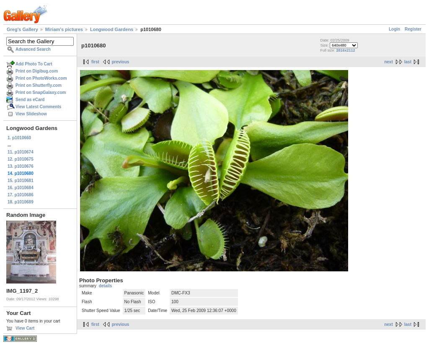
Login (394, 29)
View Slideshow (31, 114)
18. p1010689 (21, 202)
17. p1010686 (21, 195)
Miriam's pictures (64, 29)
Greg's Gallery (22, 29)
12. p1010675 (21, 159)
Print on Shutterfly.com (39, 85)
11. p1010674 (21, 152)
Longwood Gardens (111, 29)
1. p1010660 (19, 137)
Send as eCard (30, 99)
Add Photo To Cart (34, 64)
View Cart (25, 328)
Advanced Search (33, 49)
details (105, 286)
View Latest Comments (38, 106)
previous (120, 62)
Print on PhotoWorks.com (41, 78)
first (95, 62)
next (388, 62)
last (407, 62)
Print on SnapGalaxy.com (41, 92)
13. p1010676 (21, 166)
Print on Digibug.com (37, 71)
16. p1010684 (21, 187)
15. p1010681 (21, 180)
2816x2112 (345, 50)
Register (413, 29)
